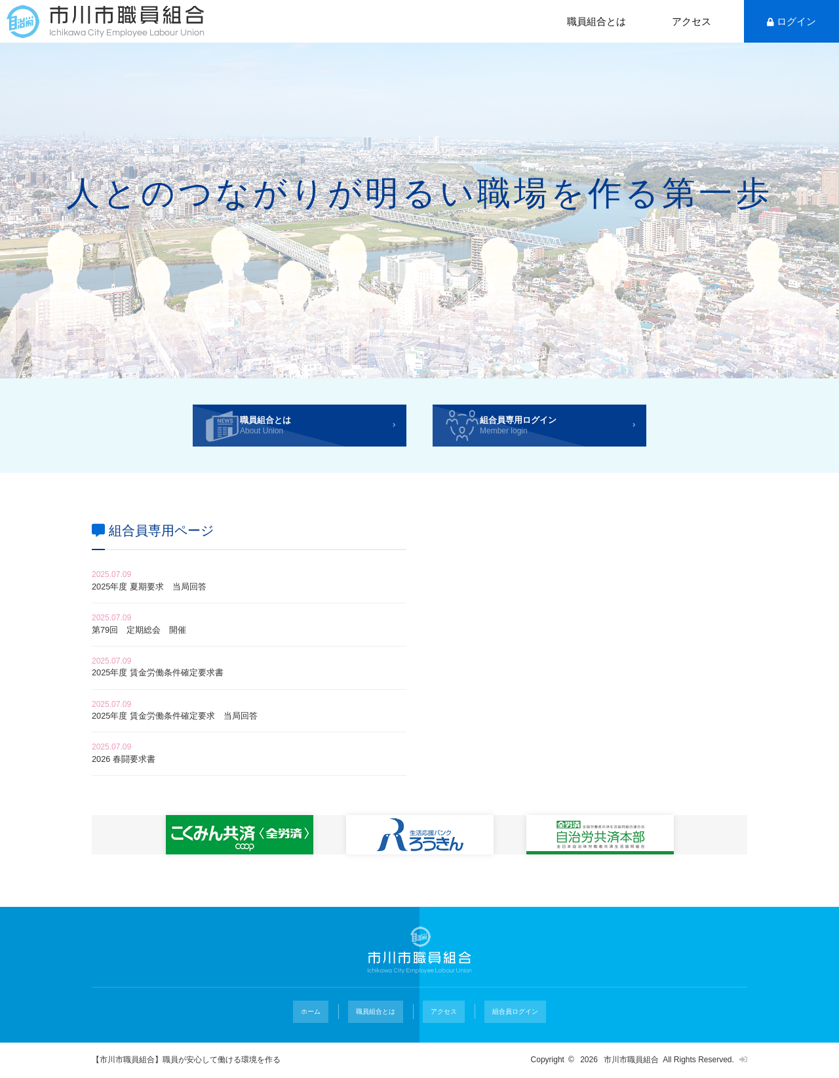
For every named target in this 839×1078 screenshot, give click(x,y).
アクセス (691, 21)
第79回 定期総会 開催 (150, 642)
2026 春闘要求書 (131, 780)
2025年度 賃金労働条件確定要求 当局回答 (194, 734)
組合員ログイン (500, 1028)
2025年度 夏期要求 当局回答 (162, 595)
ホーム (323, 1028)
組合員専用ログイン (569, 429)
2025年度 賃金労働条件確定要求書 (173, 688)
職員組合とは (596, 21)
